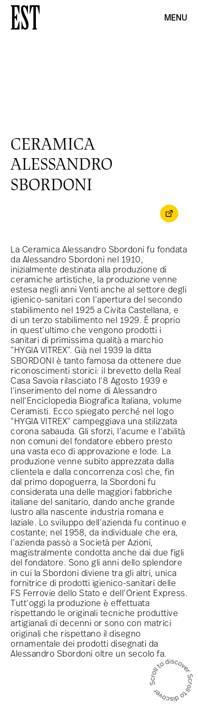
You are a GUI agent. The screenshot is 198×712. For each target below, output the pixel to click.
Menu (175, 18)
